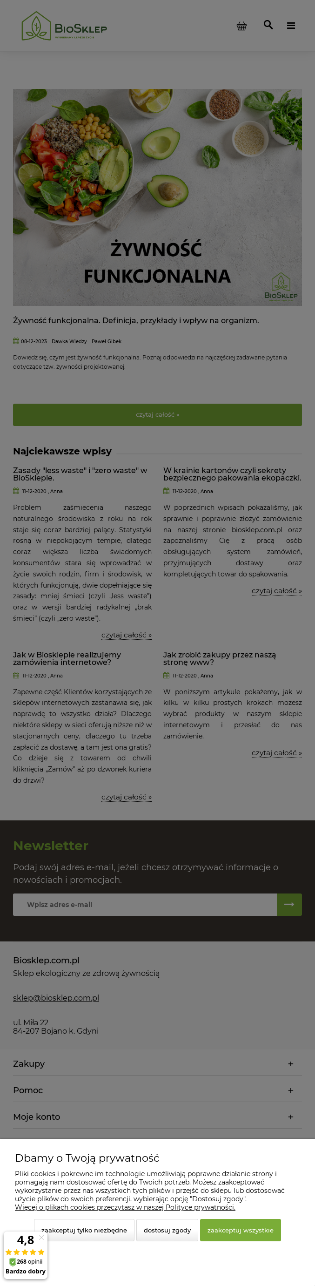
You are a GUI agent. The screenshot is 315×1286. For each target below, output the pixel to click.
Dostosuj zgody (167, 1230)
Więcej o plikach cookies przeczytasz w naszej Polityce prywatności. (125, 1207)
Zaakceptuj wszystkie (241, 1230)
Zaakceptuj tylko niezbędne (84, 1230)
